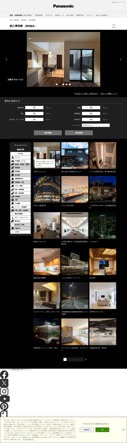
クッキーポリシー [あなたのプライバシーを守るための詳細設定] (28, 439)
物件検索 (47, 133)
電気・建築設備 (14, 20)
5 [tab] (70, 85)
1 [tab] (57, 85)
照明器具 (24, 20)
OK (102, 430)
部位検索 (79, 133)
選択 (34, 108)
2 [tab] (60, 85)
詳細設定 (87, 430)
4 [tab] (67, 85)
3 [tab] (63, 85)
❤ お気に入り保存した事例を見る (86, 93)
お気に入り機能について (108, 93)
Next (120, 59)
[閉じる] (123, 429)
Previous (6, 59)
